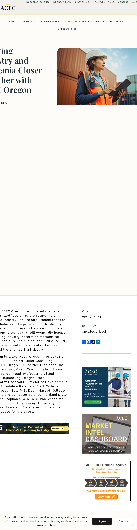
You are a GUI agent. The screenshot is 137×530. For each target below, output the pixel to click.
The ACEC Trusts (103, 2)
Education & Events (77, 21)
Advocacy (29, 21)
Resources (116, 21)
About (13, 21)
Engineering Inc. (67, 29)
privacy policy (46, 525)
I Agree (102, 521)
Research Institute (38, 2)
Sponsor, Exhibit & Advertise (71, 2)
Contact (123, 2)
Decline (123, 521)
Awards (99, 21)
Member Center (50, 21)
